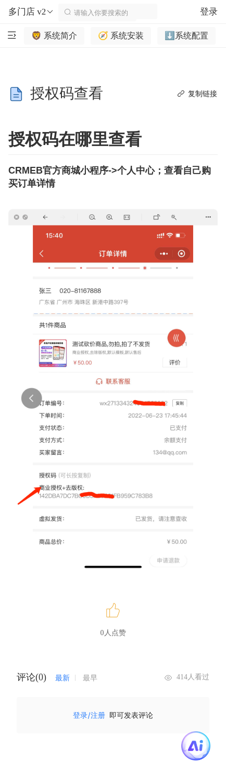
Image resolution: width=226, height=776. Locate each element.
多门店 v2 (31, 12)
